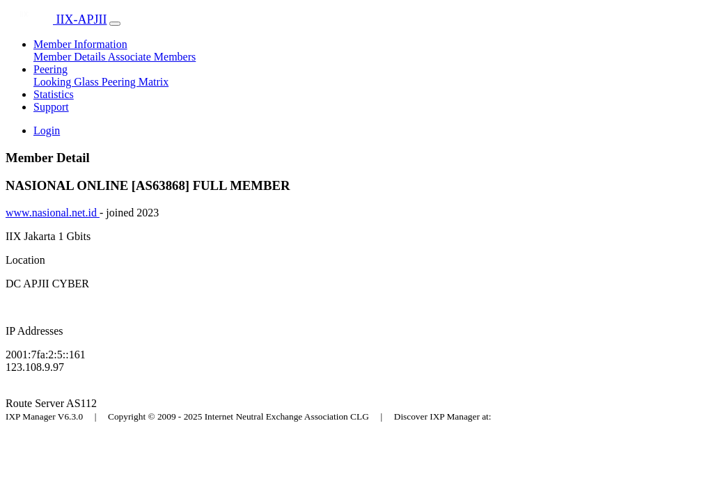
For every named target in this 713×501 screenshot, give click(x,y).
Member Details (70, 57)
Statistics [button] (53, 94)
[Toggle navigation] (114, 24)
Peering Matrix (135, 82)
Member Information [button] (80, 44)
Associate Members (152, 57)
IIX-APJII (56, 19)
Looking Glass (67, 82)
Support (51, 107)
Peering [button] (50, 69)
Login (46, 130)
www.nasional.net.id (53, 212)
